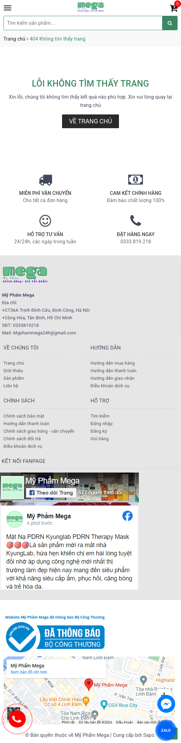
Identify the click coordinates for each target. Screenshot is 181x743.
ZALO (166, 730)
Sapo (149, 735)
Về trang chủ (90, 121)
